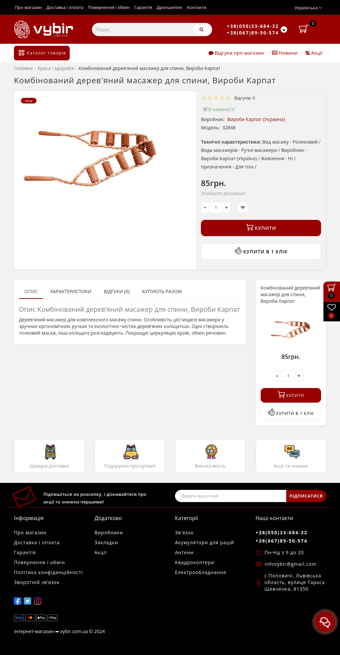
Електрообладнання (200, 572)
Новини (285, 52)
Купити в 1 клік (261, 251)
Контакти (196, 7)
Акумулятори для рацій (204, 542)
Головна (23, 68)
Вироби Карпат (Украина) (256, 119)
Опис (31, 291)
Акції (313, 52)
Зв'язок (184, 532)
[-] (205, 207)
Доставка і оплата (65, 7)
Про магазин (28, 7)
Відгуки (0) (116, 291)
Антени (184, 552)
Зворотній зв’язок (36, 582)
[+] (226, 207)
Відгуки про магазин (236, 52)
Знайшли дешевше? (223, 193)
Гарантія (143, 7)
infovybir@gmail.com (290, 564)
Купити (261, 227)
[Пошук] (201, 29)
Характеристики (70, 291)
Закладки (106, 542)
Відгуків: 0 (243, 98)
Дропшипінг (170, 7)
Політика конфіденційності (48, 572)
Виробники (109, 532)
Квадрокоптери (194, 562)
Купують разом (162, 291)
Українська (308, 8)
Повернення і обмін (109, 7)
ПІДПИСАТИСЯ (306, 496)
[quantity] (215, 207)
